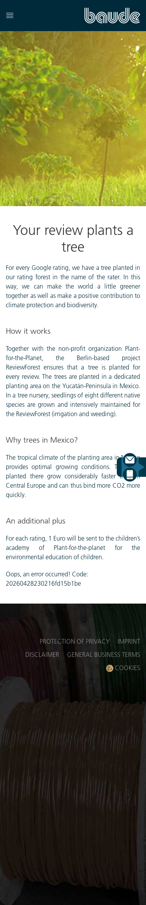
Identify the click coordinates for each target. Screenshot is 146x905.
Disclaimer (42, 654)
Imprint (129, 641)
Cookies (123, 667)
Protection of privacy (75, 641)
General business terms (103, 654)
